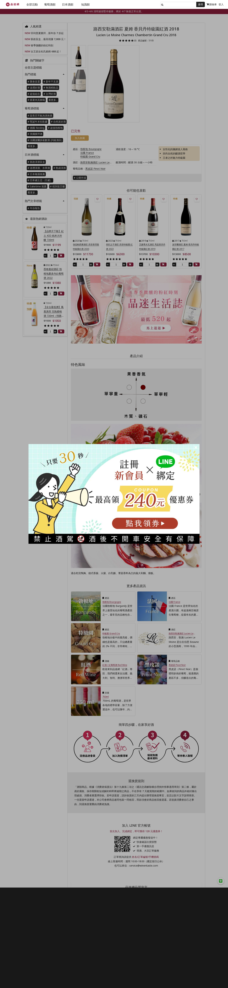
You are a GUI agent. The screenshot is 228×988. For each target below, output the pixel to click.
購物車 (212, 4)
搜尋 (200, 4)
